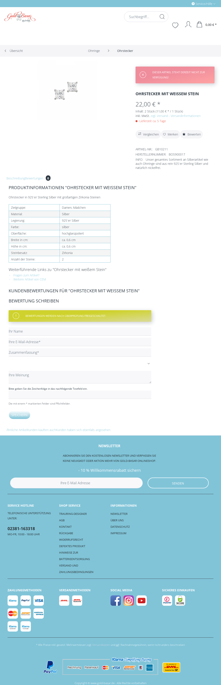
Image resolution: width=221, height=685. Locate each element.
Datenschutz (120, 527)
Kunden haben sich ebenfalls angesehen (83, 430)
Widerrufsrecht (71, 540)
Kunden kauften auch (41, 430)
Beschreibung (15, 178)
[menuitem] (185, 3)
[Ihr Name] (80, 331)
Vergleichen (148, 133)
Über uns (117, 520)
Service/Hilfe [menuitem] (202, 4)
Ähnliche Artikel (16, 430)
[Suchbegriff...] (146, 16)
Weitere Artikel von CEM (27, 279)
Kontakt (65, 527)
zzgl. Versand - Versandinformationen (175, 116)
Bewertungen (38, 178)
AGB (62, 520)
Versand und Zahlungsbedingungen (76, 569)
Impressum (118, 533)
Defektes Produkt (72, 546)
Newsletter (119, 514)
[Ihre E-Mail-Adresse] (80, 342)
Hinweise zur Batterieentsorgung (74, 556)
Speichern (19, 415)
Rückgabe (66, 533)
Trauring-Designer (73, 514)
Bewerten (191, 134)
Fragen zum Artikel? (24, 275)
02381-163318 (21, 528)
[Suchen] (161, 16)
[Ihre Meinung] (80, 377)
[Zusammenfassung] (80, 352)
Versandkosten (101, 645)
